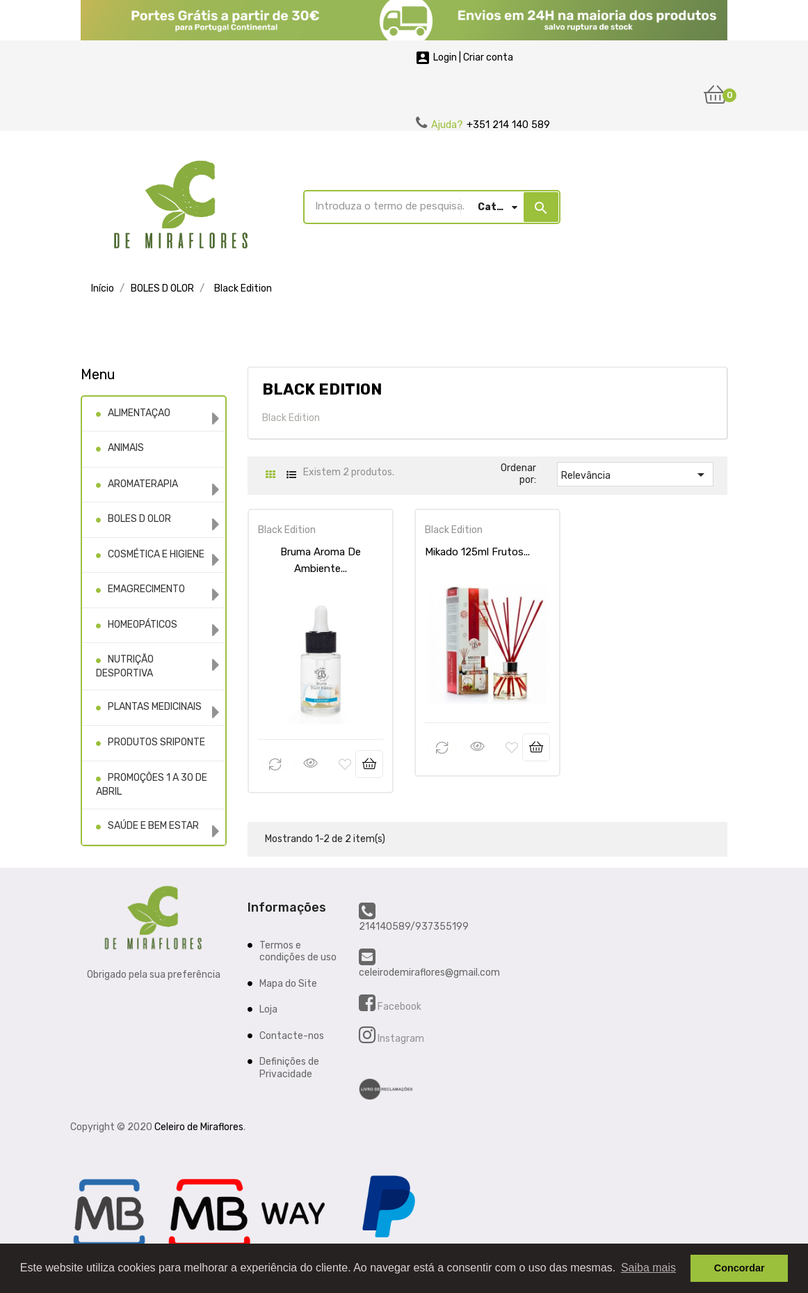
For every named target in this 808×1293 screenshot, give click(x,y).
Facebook (398, 1006)
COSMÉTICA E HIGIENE (156, 554)
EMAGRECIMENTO (146, 589)
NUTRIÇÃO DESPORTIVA (125, 666)
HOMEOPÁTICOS (142, 624)
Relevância (635, 474)
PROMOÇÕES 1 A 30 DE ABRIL (151, 785)
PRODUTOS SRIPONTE (156, 742)
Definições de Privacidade (289, 1067)
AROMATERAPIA (143, 484)
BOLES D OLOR (139, 519)
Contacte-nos (291, 1035)
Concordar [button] (739, 1268)
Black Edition (281, 530)
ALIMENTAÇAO (139, 413)
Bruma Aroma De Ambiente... (320, 552)
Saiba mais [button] (648, 1268)
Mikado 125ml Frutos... (471, 552)
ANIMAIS (126, 448)
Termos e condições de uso (298, 951)
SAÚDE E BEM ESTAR (153, 826)
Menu (98, 374)
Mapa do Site (288, 983)
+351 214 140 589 (508, 125)
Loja (268, 1009)
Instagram (399, 1038)
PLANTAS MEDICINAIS (155, 707)
